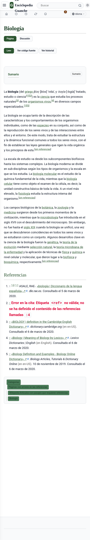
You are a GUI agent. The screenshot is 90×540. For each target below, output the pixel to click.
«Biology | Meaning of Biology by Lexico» (40, 338)
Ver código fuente (26, 50)
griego (29, 91)
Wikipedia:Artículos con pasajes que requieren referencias (38, 393)
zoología (62, 207)
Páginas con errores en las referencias (28, 387)
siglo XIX (29, 227)
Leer (9, 50)
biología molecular (45, 174)
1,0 (12, 285)
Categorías (13, 382)
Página (10, 38)
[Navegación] (4, 5)
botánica (47, 207)
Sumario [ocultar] (76, 74)
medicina (10, 212)
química (77, 252)
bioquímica (11, 262)
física (65, 252)
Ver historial (48, 50)
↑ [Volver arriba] (10, 303)
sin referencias (43, 149)
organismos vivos (39, 101)
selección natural (41, 247)
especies (43, 125)
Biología (13, 398)
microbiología (49, 217)
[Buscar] (60, 5)
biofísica (68, 257)
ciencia (45, 96)
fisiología (24, 193)
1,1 (17, 285)
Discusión (25, 38)
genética (52, 242)
